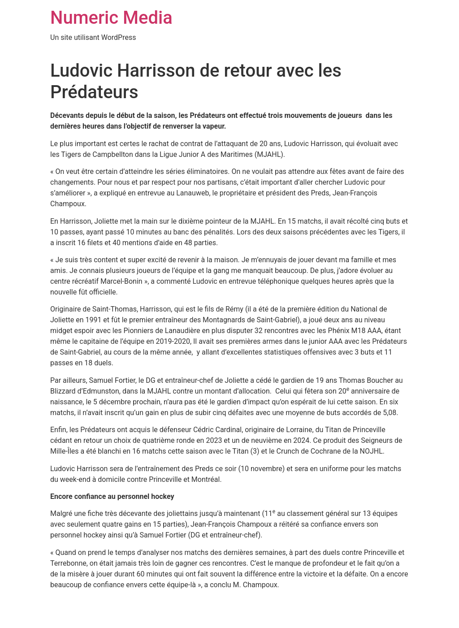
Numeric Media (111, 17)
